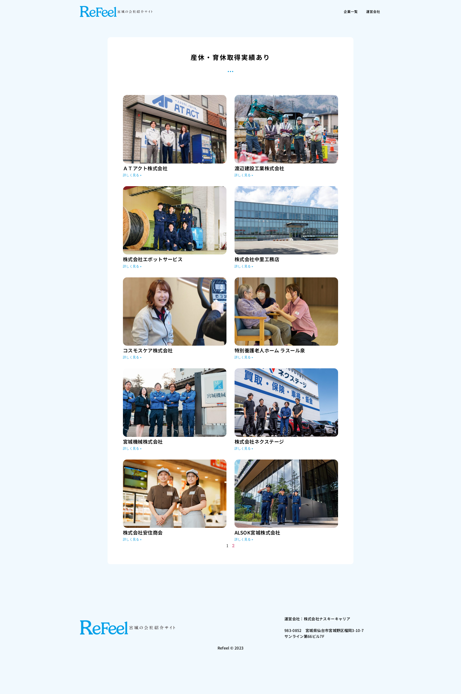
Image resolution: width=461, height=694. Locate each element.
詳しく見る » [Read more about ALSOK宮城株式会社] (244, 539)
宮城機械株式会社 (143, 441)
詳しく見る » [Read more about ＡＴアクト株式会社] (132, 175)
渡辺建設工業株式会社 (259, 168)
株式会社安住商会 (143, 532)
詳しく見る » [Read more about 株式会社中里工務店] (244, 266)
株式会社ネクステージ (259, 441)
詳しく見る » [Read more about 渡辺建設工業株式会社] (244, 175)
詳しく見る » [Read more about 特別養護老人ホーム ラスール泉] (244, 357)
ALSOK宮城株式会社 (257, 532)
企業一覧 (345, 11)
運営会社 (371, 11)
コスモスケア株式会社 (148, 350)
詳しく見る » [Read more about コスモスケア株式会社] (132, 357)
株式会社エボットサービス (153, 259)
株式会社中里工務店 (257, 259)
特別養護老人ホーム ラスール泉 (270, 350)
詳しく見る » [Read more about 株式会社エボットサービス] (132, 266)
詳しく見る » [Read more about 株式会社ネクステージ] (244, 448)
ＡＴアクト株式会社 (145, 168)
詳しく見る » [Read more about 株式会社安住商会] (132, 539)
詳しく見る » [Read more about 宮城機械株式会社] (132, 448)
